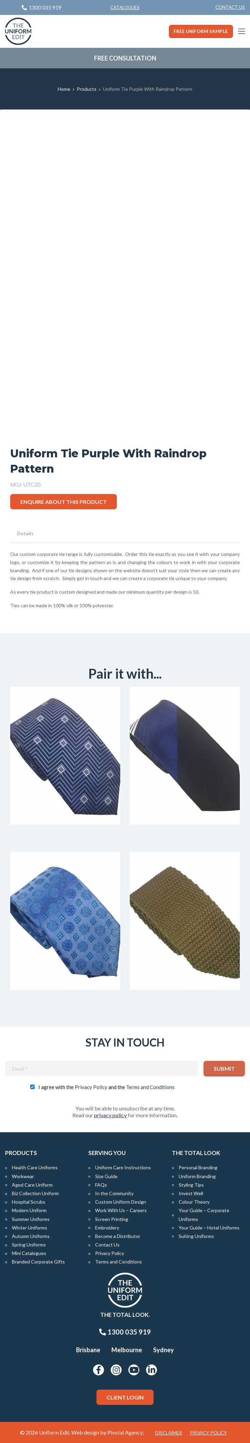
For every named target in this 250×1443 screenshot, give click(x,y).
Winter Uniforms (29, 1227)
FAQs (101, 1185)
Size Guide (106, 1176)
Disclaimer (168, 1433)
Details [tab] (25, 533)
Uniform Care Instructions (123, 1167)
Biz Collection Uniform (35, 1193)
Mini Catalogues (29, 1253)
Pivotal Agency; (125, 1432)
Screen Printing (111, 1219)
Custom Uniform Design (120, 1202)
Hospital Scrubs (28, 1202)
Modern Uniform (29, 1210)
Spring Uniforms (29, 1244)
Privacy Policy (91, 1087)
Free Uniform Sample (201, 31)
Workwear (23, 1176)
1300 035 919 (125, 1332)
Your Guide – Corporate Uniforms (204, 1214)
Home (64, 89)
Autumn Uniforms (31, 1236)
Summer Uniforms (31, 1219)
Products (86, 89)
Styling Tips (191, 1185)
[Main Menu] (241, 31)
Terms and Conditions (150, 1087)
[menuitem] (230, 7)
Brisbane (88, 1350)
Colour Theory (194, 1202)
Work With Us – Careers (121, 1210)
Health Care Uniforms (35, 1167)
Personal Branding (198, 1167)
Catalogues (125, 7)
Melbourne (126, 1350)
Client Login (125, 1397)
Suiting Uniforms (196, 1236)
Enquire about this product (63, 501)
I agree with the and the (106, 1087)
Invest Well (191, 1193)
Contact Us (230, 7)
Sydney (163, 1350)
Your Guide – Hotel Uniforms (209, 1227)
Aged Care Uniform (32, 1185)
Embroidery (107, 1227)
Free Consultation (125, 58)
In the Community (114, 1193)
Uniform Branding (197, 1176)
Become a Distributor (117, 1236)
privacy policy (110, 1115)
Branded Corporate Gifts (38, 1261)
